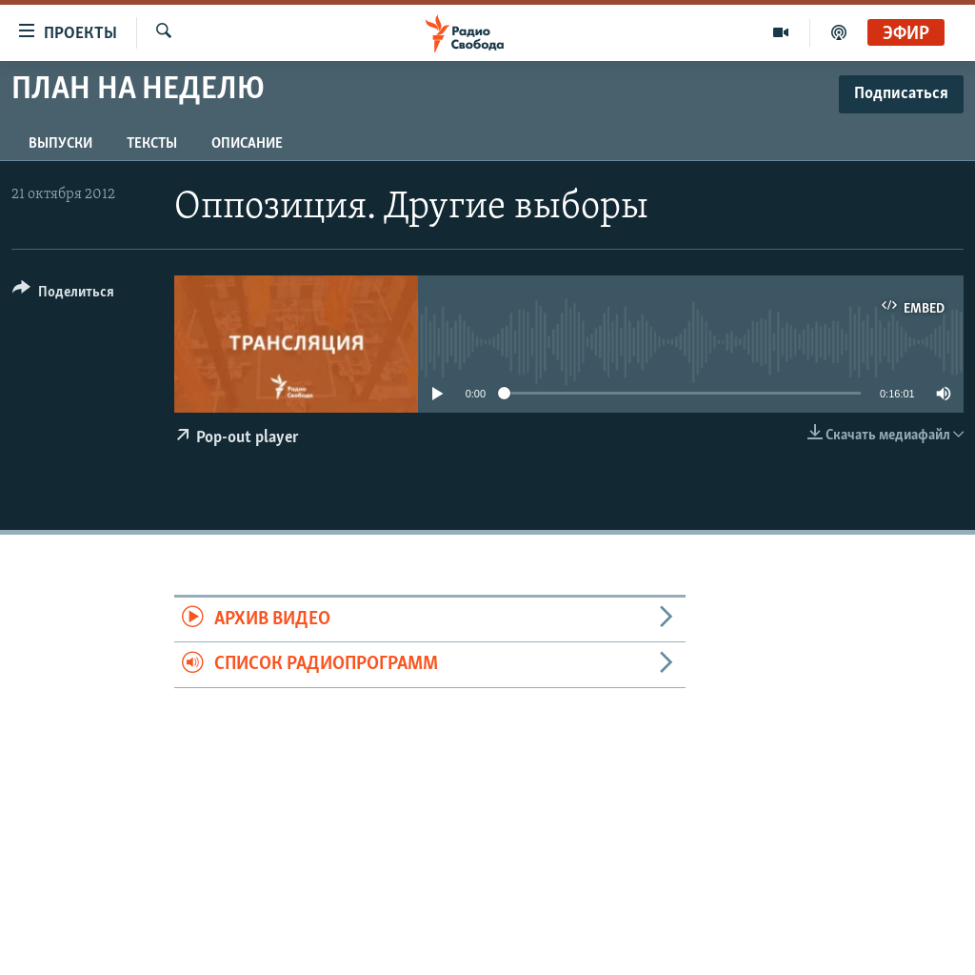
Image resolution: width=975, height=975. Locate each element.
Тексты (152, 144)
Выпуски (60, 144)
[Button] (63, 295)
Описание (247, 144)
